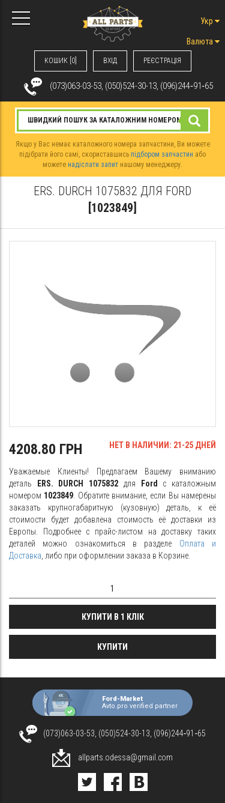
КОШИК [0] (60, 60)
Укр (210, 21)
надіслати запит (93, 164)
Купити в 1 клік (113, 617)
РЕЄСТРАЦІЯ (162, 60)
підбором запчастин (162, 154)
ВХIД (110, 60)
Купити (112, 647)
